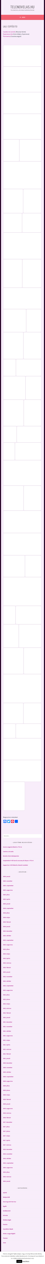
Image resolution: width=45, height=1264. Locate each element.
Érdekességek (7, 1220)
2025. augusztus (8, 890)
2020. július (6, 1086)
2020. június (6, 1090)
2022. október (7, 981)
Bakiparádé (6, 1197)
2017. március (7, 1145)
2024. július (6, 913)
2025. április (6, 899)
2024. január (6, 926)
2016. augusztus (8, 1167)
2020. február (7, 1099)
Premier (5, 1238)
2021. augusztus (8, 1036)
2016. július (6, 1172)
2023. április (6, 958)
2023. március (7, 963)
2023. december (7, 931)
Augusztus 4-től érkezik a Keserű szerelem (15, 865)
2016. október (7, 1158)
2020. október (7, 1072)
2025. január (6, 904)
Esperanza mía (8, 34)
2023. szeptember (8, 940)
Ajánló (5, 1192)
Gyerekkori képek (8, 1229)
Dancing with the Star (9, 1202)
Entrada (5, 1215)
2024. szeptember (8, 908)
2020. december (7, 1063)
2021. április (6, 1045)
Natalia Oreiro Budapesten (11, 856)
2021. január (6, 1058)
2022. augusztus (8, 990)
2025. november (7, 881)
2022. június (6, 999)
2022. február (7, 1013)
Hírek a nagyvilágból (9, 1233)
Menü (23, 17)
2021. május (6, 1040)
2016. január (6, 1181)
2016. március (7, 1177)
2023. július (6, 949)
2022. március (7, 1008)
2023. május (6, 954)
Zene (4, 1243)
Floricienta (6, 36)
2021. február (7, 1054)
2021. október (7, 1031)
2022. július (6, 995)
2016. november (7, 1154)
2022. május (6, 1004)
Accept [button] (19, 1261)
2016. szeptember (8, 1163)
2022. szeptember (8, 986)
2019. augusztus (8, 1108)
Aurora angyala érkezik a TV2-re (12, 847)
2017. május (6, 1136)
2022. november (7, 976)
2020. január (6, 1104)
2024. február (7, 922)
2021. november (7, 1026)
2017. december (7, 1122)
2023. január (6, 972)
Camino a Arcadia (8, 851)
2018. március (7, 1113)
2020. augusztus (8, 1081)
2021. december (7, 1022)
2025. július (6, 895)
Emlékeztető (6, 1211)
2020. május (6, 1095)
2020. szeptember (8, 1076)
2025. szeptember (8, 885)
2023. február (7, 967)
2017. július (6, 1127)
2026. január (6, 876)
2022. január (6, 1017)
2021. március (7, 1049)
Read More (25, 1261)
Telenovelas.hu (22, 6)
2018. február (7, 1117)
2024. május (6, 917)
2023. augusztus (8, 945)
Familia (5, 1224)
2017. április (6, 1140)
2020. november (7, 1067)
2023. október (7, 935)
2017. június (6, 1131)
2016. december (7, 1149)
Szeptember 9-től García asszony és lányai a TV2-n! (18, 860)
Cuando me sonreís (9, 32)
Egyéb (5, 1206)
